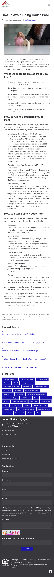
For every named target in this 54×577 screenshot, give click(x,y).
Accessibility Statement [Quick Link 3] (10, 459)
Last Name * (6, 480)
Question (5, 520)
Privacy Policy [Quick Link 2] (7, 454)
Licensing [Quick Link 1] (5, 450)
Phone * (5, 498)
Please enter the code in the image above (18, 538)
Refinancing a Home (31, 20)
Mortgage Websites (18, 565)
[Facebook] (50, 572)
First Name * (7, 471)
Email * (5, 489)
